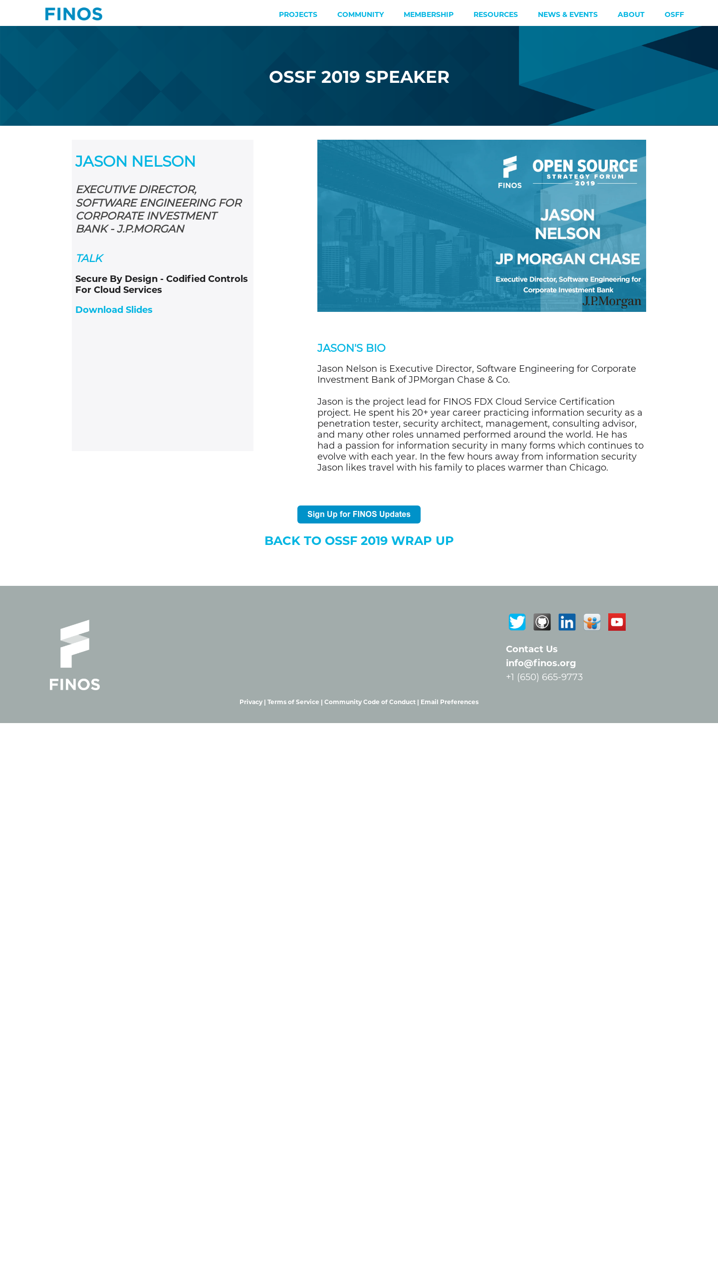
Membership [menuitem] (429, 14)
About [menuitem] (631, 14)
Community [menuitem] (360, 14)
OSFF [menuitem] (674, 14)
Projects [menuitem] (298, 14)
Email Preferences (450, 702)
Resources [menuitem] (496, 14)
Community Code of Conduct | (372, 702)
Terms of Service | (295, 702)
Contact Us (532, 649)
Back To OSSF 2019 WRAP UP (359, 540)
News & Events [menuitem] (568, 14)
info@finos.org (541, 663)
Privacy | (253, 702)
